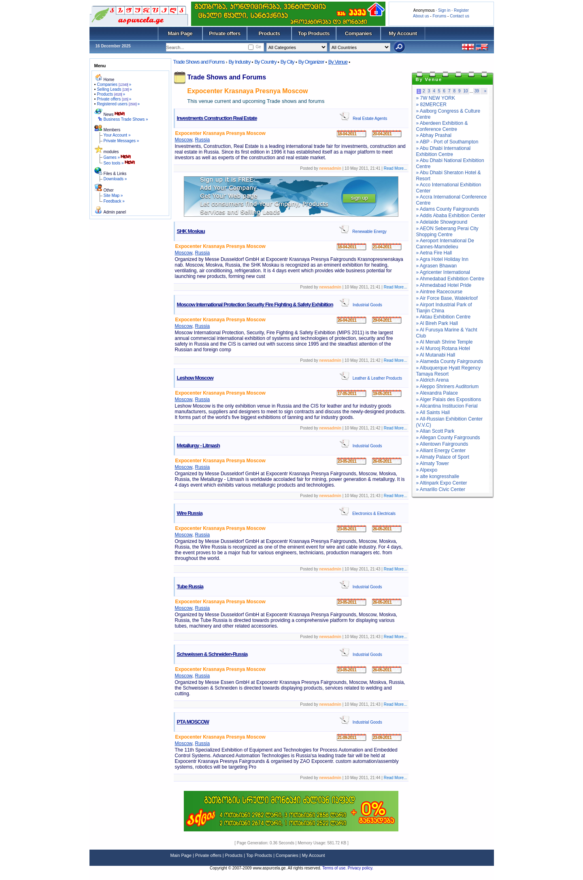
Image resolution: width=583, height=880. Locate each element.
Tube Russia (190, 586)
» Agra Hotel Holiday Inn (442, 259)
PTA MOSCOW (193, 722)
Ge (258, 47)
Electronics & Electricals (374, 513)
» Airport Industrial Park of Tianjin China (444, 308)
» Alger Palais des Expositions (448, 399)
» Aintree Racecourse (439, 292)
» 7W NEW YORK (435, 98)
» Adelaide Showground (442, 222)
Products (269, 33)
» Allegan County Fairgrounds (448, 437)
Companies (358, 33)
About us (421, 16)
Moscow (183, 140)
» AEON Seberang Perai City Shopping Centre (447, 231)
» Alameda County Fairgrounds (449, 361)
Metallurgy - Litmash (198, 445)
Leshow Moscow (195, 378)
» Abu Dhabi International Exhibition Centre (443, 151)
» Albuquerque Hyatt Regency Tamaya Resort (448, 371)
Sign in (444, 10)
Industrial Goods (367, 305)
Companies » (114, 84)
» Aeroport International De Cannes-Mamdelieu (445, 244)
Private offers (224, 33)
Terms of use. (335, 868)
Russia (202, 140)
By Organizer (311, 62)
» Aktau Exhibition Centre (443, 317)
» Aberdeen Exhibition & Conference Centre (442, 126)
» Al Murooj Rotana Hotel (443, 348)
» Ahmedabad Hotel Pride (444, 285)
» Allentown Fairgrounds (442, 444)
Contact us (459, 16)
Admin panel (115, 212)
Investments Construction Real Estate (217, 118)
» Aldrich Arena (432, 380)
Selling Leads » (114, 89)
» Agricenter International (443, 272)
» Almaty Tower (432, 463)
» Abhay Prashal (433, 135)
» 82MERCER (431, 104)
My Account (403, 33)
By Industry (239, 62)
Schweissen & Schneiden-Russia (212, 654)
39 (476, 91)
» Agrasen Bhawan (436, 266)
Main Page (180, 33)
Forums (439, 16)
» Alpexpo (427, 470)
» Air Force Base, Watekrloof (447, 298)
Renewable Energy (369, 231)
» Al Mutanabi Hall (435, 355)
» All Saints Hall (433, 412)
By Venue (338, 62)
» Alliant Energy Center (441, 450)
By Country (265, 62)
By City (287, 62)
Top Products (314, 33)
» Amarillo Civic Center (440, 489)
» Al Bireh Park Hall (437, 323)
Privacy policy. (360, 868)
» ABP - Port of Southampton (447, 142)
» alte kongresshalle (438, 476)
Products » (111, 94)
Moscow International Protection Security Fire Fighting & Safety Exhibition (255, 304)
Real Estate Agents (370, 118)
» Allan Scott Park (435, 431)
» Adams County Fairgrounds (447, 209)
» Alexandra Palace (437, 393)
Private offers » (114, 99)
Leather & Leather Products (377, 378)
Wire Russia (189, 513)
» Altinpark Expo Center (441, 483)
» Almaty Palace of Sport (442, 457)
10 (466, 91)
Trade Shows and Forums (199, 62)
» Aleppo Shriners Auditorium (447, 386)
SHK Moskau (191, 231)
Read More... (395, 168)
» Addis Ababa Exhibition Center (450, 215)
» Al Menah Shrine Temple (444, 342)
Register (461, 10)
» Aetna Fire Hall (434, 253)
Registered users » (118, 104)
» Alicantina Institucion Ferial (447, 406)
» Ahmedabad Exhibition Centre (450, 279)
